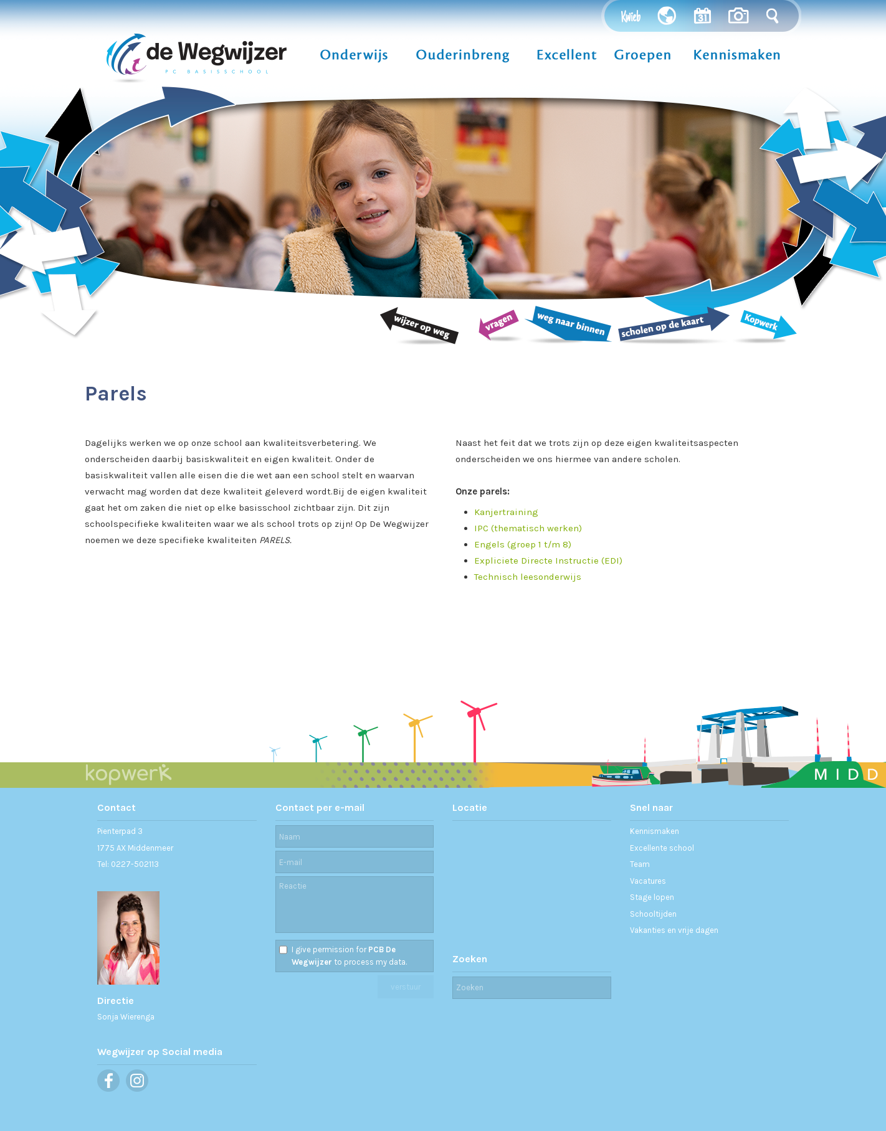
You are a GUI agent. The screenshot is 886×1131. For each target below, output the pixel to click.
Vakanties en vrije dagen (674, 930)
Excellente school (662, 848)
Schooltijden (653, 914)
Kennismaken (654, 831)
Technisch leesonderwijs (527, 576)
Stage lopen (652, 897)
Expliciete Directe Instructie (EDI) (548, 560)
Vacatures (648, 881)
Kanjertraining (506, 512)
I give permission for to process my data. (349, 956)
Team (640, 864)
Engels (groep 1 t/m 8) (522, 544)
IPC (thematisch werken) (528, 528)
